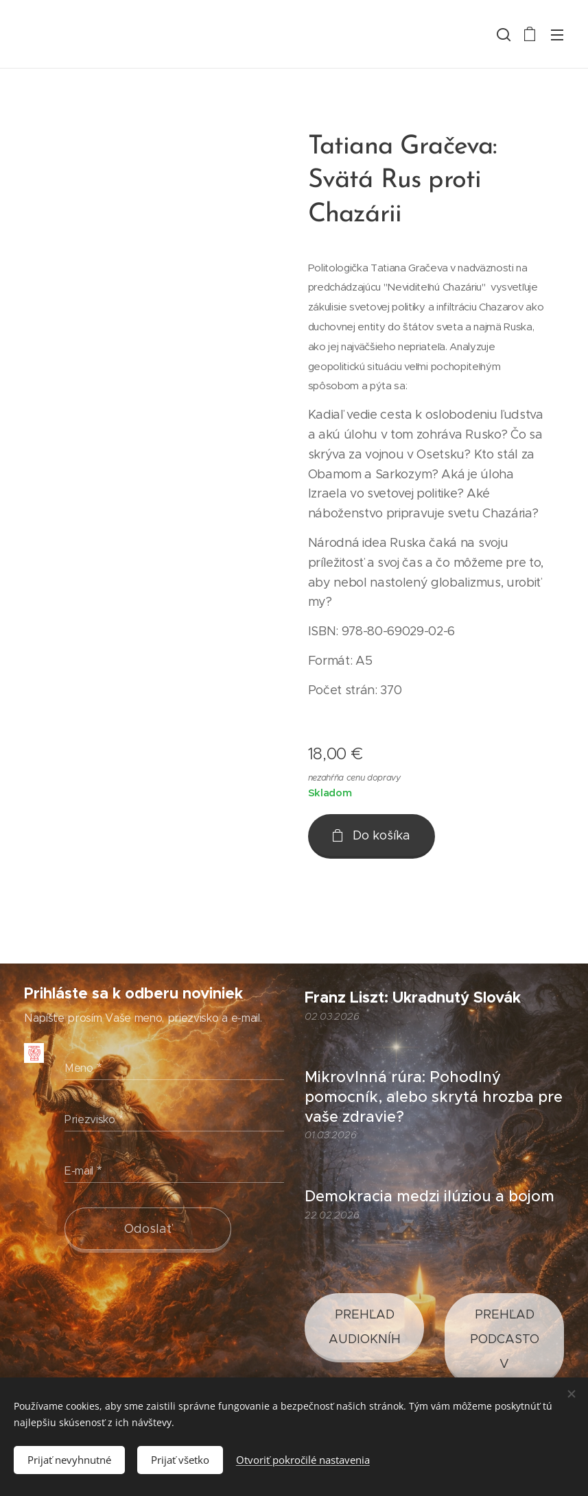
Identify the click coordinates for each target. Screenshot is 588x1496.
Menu (557, 35)
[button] (502, 34)
